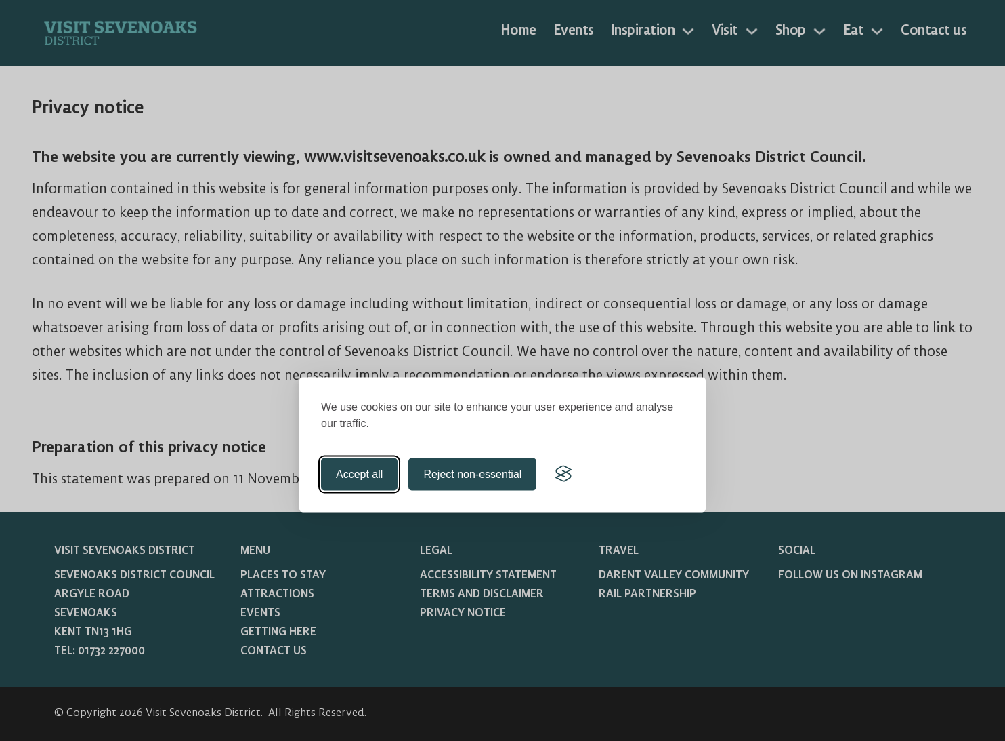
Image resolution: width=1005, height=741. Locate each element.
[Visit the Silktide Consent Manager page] (563, 474)
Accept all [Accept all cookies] (359, 473)
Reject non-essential (472, 473)
